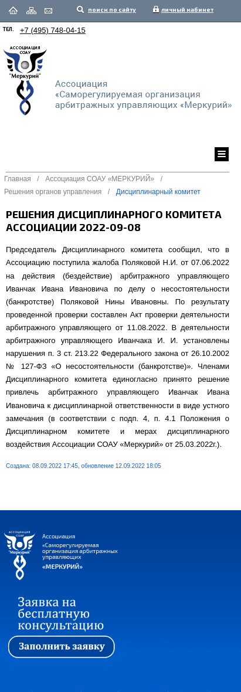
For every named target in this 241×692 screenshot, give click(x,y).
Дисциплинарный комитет (158, 192)
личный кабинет (184, 9)
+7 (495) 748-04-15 (53, 30)
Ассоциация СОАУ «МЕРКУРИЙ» (99, 179)
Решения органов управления (52, 192)
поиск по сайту (111, 9)
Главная (17, 179)
